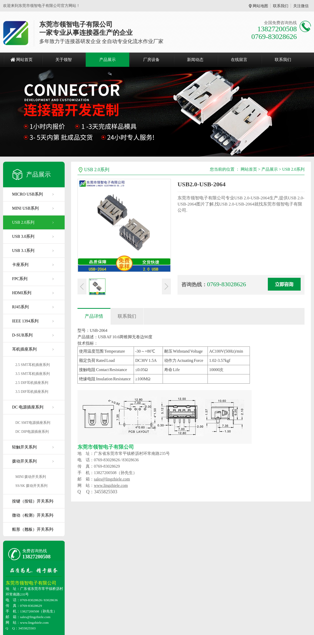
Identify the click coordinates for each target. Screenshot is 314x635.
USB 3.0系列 (23, 236)
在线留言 (239, 59)
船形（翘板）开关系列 (32, 529)
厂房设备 (151, 59)
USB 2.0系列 (23, 222)
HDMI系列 (21, 293)
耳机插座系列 (24, 349)
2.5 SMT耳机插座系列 (32, 365)
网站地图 (260, 6)
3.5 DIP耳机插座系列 (31, 392)
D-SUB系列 (22, 335)
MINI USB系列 (25, 208)
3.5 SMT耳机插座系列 (32, 374)
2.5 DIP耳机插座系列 (31, 383)
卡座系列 (20, 264)
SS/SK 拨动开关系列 (31, 486)
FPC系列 (19, 278)
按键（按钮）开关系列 (32, 501)
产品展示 (107, 59)
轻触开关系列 (24, 447)
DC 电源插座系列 (27, 407)
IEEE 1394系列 (25, 321)
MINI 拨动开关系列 (30, 477)
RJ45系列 (20, 307)
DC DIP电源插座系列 (32, 432)
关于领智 (63, 59)
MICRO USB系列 (27, 194)
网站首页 (24, 59)
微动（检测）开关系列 (32, 515)
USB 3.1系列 (23, 250)
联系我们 (280, 6)
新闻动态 (195, 59)
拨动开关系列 (24, 461)
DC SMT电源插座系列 (32, 423)
